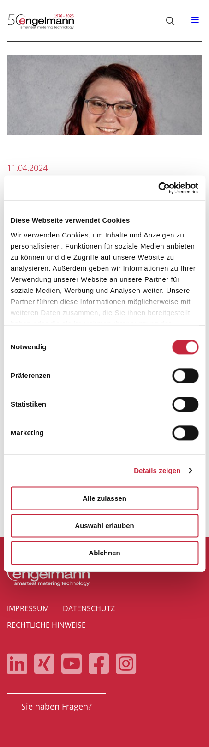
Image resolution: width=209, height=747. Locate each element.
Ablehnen (104, 553)
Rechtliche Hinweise (46, 625)
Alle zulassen (104, 498)
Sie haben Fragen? (56, 706)
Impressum (28, 608)
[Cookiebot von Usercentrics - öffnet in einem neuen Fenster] (158, 188)
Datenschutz (89, 608)
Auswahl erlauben (104, 525)
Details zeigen (157, 470)
